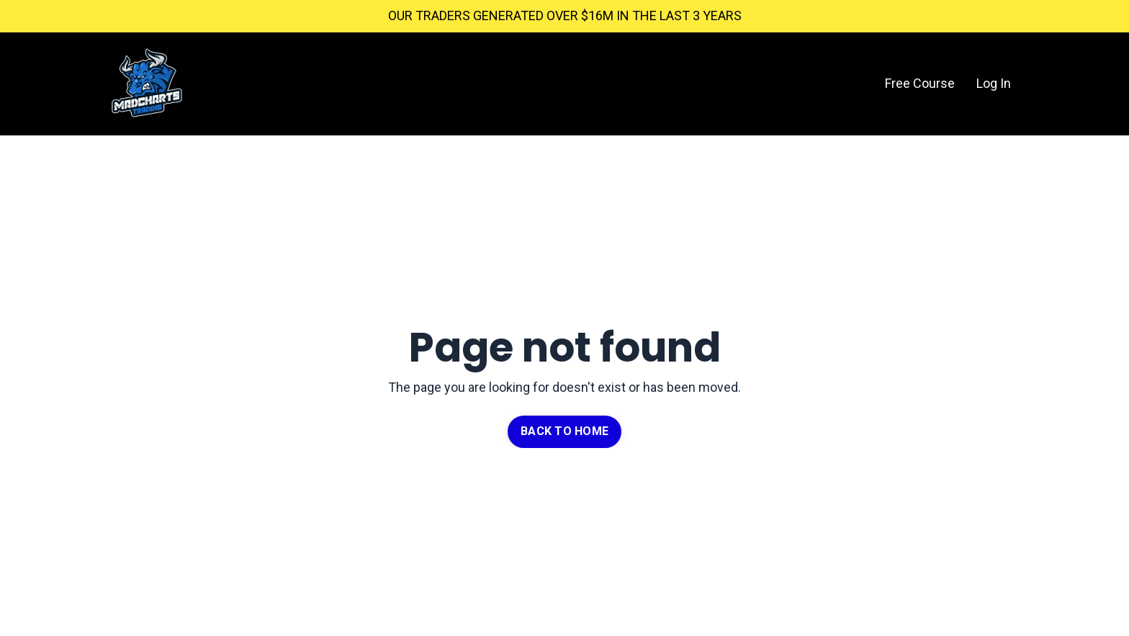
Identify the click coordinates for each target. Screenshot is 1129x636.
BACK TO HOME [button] (564, 431)
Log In (993, 83)
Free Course (920, 83)
